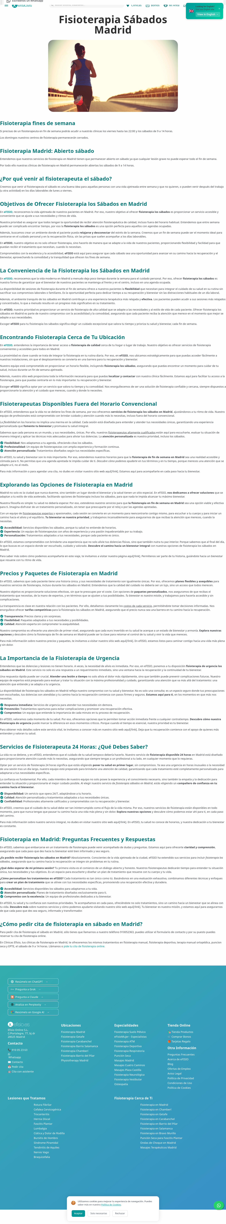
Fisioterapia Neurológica (129, 1074)
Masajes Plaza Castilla (127, 1070)
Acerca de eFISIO (178, 1059)
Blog (170, 1064)
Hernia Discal (42, 1119)
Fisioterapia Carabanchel (76, 1041)
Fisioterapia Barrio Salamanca (79, 1046)
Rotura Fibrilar (43, 1104)
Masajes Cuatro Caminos (129, 1065)
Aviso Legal (175, 1073)
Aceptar (78, 1213)
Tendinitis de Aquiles (46, 1147)
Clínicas (134, 5)
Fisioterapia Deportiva (128, 1046)
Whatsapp (33, 1056)
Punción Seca (122, 1055)
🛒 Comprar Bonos (179, 1036)
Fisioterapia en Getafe (153, 1114)
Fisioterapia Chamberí (74, 1051)
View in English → (209, 14)
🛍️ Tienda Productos (180, 1032)
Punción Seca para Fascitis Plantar (161, 1138)
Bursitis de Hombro (46, 1138)
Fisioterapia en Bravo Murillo (158, 1133)
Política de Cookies (179, 1087)
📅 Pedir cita (15, 1066)
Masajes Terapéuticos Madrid (158, 1147)
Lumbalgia (40, 1128)
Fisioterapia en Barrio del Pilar (159, 1123)
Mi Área (171, 5)
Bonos (152, 5)
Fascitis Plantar (43, 1123)
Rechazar (120, 1213)
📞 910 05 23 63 (17, 1050)
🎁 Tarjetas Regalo (179, 1041)
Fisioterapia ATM (124, 1041)
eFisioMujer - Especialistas (130, 1036)
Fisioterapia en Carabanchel (157, 1119)
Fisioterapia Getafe (72, 1036)
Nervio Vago (41, 1152)
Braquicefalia (42, 1157)
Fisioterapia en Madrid (154, 1104)
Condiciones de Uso (180, 1083)
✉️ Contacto (15, 1062)
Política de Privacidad (181, 1078)
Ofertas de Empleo (179, 1068)
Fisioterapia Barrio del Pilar (78, 1055)
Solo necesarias (98, 1213)
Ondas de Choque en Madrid (158, 1142)
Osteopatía (121, 1084)
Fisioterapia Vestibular (128, 1079)
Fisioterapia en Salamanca (156, 1128)
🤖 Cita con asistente (21, 1071)
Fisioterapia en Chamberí (155, 1109)
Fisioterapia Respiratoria (129, 1051)
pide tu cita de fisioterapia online (84, 946)
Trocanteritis (41, 1114)
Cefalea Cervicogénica (47, 1109)
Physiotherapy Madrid (74, 1060)
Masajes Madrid (124, 1060)
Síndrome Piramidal (46, 1142)
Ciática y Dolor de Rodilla (49, 1133)
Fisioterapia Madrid (73, 1032)
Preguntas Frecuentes (181, 1054)
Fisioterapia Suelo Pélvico (130, 1032)
